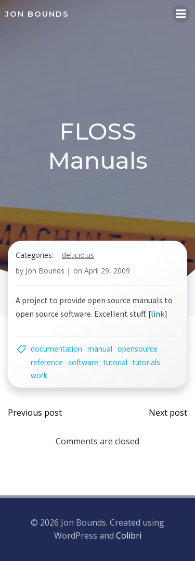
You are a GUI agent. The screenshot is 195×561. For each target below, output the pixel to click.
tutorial (115, 362)
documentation (56, 349)
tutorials (146, 362)
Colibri (128, 535)
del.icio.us (78, 255)
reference (47, 362)
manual (99, 349)
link (157, 313)
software (83, 362)
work (39, 375)
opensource (138, 349)
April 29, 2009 (107, 271)
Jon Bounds (44, 271)
